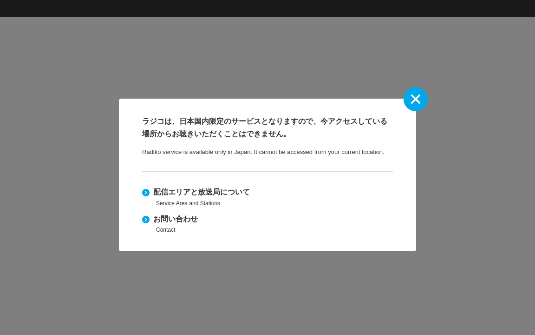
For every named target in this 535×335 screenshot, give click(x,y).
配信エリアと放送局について (267, 198)
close (416, 99)
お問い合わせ (267, 225)
